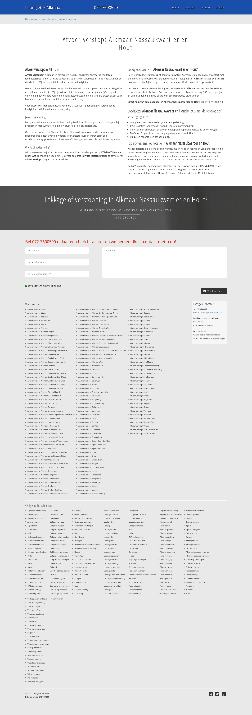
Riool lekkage (165, 540)
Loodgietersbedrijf (136, 518)
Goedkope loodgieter (83, 522)
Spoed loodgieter (193, 529)
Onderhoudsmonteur (138, 544)
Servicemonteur (192, 522)
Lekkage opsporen (111, 556)
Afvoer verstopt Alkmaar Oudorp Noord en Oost (47, 493)
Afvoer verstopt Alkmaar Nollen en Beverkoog (46, 467)
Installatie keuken (81, 567)
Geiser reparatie (80, 514)
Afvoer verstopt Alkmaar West (90, 362)
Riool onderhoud (167, 544)
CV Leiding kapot (34, 593)
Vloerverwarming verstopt (38, 644)
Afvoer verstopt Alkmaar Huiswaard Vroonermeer (47, 441)
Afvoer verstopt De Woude (89, 426)
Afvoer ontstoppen (35, 518)
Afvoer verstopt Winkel (139, 426)
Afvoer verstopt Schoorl (140, 354)
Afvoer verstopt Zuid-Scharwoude (144, 429)
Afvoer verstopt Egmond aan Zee (92, 444)
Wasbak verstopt (34, 659)
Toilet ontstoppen (193, 563)
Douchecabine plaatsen (59, 571)
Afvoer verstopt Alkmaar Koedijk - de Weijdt (45, 444)
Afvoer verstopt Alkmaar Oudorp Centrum (44, 490)
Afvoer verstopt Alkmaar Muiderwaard (43, 460)
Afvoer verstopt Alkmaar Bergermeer (42, 335)
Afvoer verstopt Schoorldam (141, 358)
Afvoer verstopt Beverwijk (89, 381)
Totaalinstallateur (193, 578)
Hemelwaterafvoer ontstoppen (87, 544)
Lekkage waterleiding (112, 586)
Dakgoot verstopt (57, 540)
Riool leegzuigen (167, 537)
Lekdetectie (108, 522)
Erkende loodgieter (58, 578)
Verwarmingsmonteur (36, 629)
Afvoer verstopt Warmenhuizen (143, 418)
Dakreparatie (55, 563)
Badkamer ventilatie (35, 544)
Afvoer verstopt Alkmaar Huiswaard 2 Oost (45, 433)
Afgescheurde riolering (36, 510)
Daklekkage (54, 548)
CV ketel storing (33, 589)
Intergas (77, 578)
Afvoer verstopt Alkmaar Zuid (90, 365)
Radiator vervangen (137, 571)
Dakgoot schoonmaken (59, 537)
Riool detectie (165, 526)
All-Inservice (32, 529)
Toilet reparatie (192, 571)
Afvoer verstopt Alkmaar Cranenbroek (43, 369)
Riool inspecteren (167, 529)
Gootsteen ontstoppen (83, 526)
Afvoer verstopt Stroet (139, 396)
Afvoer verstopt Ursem (139, 407)
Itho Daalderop (80, 582)
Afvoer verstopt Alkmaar (37, 328)
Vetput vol (31, 632)
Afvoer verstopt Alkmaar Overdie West (94, 328)
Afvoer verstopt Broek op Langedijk (93, 392)
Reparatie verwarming (169, 510)
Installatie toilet (80, 571)
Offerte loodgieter (136, 537)
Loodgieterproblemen (138, 514)
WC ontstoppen (33, 674)
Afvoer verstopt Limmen (88, 490)
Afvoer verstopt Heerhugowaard (91, 467)
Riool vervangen (167, 571)
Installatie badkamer (82, 559)
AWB (29, 533)
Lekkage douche (110, 544)
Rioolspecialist (166, 578)
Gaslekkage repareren (59, 593)
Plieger (132, 556)
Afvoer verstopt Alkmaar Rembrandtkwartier (96, 339)
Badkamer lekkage (35, 537)
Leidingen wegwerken (113, 518)
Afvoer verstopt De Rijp (88, 422)
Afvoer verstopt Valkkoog (140, 411)
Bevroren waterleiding (36, 552)
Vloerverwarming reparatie (38, 640)
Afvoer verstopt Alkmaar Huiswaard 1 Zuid (45, 429)
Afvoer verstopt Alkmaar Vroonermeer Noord (97, 354)
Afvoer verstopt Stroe (139, 392)
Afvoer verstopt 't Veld (36, 309)
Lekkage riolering (111, 563)
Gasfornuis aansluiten (59, 582)
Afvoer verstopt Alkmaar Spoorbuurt (93, 347)
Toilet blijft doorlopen (195, 559)
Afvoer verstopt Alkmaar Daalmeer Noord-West (46, 377)
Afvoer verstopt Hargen (88, 463)
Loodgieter (133, 510)
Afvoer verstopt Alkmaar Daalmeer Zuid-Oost (46, 381)
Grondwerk (79, 537)
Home (28, 19)
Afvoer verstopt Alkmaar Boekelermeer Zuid (45, 358)
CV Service (54, 510)
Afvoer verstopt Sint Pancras (142, 377)
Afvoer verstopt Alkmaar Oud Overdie (43, 478)
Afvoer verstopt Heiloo (87, 471)
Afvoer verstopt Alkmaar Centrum (41, 365)
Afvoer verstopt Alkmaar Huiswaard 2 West (45, 437)
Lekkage (107, 526)
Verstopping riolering (36, 602)
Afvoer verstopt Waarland (140, 414)
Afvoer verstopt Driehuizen (89, 433)
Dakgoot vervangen (58, 544)
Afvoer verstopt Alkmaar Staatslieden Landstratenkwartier (102, 350)
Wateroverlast (33, 666)
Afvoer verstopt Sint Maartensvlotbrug (146, 369)
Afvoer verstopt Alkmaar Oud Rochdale (43, 482)
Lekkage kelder (110, 548)
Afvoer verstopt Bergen (88, 373)
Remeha (132, 578)
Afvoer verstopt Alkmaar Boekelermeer (43, 354)
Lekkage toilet (109, 571)
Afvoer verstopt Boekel (87, 384)
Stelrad (189, 537)
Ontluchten (133, 548)
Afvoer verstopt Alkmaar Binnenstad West (44, 343)
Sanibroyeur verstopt (195, 510)
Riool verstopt (166, 567)
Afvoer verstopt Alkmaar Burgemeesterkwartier (46, 362)
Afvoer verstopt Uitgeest (140, 403)
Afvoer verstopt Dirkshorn (89, 429)
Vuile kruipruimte (34, 651)
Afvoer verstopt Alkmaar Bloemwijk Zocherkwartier (48, 350)
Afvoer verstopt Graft (87, 452)
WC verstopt (32, 678)
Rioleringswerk (166, 522)
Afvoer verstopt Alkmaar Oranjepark (42, 475)
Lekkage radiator (111, 559)
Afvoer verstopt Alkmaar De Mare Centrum (45, 411)
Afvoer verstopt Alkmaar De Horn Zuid (43, 403)
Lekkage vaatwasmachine (114, 574)
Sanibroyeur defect (168, 593)
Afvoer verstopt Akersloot (38, 324)
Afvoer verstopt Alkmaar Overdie (92, 320)
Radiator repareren (136, 567)
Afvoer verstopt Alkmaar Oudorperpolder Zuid (97, 317)
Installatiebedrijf (81, 574)
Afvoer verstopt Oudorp (140, 335)
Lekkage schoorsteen (112, 567)
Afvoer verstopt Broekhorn (89, 396)
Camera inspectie (34, 574)
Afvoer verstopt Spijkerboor (141, 384)
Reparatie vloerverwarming (171, 514)
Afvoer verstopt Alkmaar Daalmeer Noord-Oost (46, 373)
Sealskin (189, 518)
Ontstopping (134, 552)
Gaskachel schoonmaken (60, 586)
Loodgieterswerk (136, 526)
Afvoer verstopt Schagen (140, 343)
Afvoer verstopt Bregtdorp (89, 388)
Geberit (77, 510)
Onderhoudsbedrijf (137, 540)
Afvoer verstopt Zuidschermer (142, 433)
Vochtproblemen (34, 647)
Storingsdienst (192, 540)
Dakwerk (53, 567)
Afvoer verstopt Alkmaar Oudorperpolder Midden (99, 309)
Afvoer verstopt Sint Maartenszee (144, 373)
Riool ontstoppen (167, 552)
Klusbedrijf (78, 593)
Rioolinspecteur (166, 574)
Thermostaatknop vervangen (198, 552)
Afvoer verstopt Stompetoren (142, 388)
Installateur (79, 556)
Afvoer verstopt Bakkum (88, 369)
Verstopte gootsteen (35, 614)
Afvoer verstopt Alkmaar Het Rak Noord (43, 422)
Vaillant (189, 589)
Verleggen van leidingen (37, 599)
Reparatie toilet (135, 593)
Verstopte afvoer (34, 610)
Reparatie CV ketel (136, 582)
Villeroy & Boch (33, 636)
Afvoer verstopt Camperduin (90, 411)
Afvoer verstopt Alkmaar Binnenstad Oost (44, 339)
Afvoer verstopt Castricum (89, 414)
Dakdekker (54, 518)
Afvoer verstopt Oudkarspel (141, 331)
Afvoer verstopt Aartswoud (38, 320)
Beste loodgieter (34, 548)
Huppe (77, 552)
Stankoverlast (192, 533)
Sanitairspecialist (193, 514)
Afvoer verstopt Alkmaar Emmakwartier (43, 418)
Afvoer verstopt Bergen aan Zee (91, 377)
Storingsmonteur (193, 544)
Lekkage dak (109, 540)
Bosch (29, 563)
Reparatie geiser (135, 586)
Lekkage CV (108, 537)
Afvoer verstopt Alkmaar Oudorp (41, 486)
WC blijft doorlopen (35, 670)
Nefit (131, 533)
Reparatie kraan (135, 589)
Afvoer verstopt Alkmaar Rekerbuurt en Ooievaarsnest (100, 335)
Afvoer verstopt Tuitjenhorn (141, 399)
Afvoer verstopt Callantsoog (90, 407)
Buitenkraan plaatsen (36, 571)
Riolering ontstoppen (169, 518)
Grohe (77, 533)
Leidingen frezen (111, 514)
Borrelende (32, 559)
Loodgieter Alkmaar (43, 7)
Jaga (76, 586)
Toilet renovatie (192, 567)
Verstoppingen (33, 606)
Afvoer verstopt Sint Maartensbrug (144, 365)
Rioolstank (164, 582)
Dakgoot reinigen (57, 526)
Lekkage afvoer (110, 529)
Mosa (131, 529)
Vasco (188, 593)
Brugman (31, 567)
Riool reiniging (166, 559)
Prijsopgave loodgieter (138, 559)
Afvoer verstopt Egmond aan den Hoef (94, 441)
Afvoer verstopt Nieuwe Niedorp (91, 493)
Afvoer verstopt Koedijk (88, 486)
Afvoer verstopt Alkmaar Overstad (92, 331)
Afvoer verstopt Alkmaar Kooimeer (41, 448)
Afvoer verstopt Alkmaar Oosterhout (42, 471)
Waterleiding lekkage (36, 663)
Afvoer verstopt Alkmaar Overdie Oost (94, 324)
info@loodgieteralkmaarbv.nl (210, 312)
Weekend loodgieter (35, 681)
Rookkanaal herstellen (169, 589)
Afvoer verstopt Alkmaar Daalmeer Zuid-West (46, 384)
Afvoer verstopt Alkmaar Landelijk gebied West (46, 456)
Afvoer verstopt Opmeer (140, 320)
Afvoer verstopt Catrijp (87, 418)
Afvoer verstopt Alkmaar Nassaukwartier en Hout (54, 19)
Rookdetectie (165, 586)
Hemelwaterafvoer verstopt (85, 548)
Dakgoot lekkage (57, 522)
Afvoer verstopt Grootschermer (91, 460)
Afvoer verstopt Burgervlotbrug (91, 403)
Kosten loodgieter (111, 510)
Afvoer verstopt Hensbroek (89, 475)
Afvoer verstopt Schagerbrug (142, 347)
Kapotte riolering (81, 589)
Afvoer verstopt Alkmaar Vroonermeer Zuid (96, 358)
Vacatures (190, 586)
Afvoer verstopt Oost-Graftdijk (142, 317)
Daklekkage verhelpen (59, 552)
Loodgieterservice (136, 522)
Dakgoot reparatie (57, 529)
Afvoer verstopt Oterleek (140, 324)
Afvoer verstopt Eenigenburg (90, 437)
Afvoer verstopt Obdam (140, 313)
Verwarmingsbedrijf (35, 625)
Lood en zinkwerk (111, 593)
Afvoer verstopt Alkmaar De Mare (41, 407)
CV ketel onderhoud (35, 582)
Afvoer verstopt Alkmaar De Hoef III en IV (44, 396)
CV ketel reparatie (34, 586)
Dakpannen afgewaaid (59, 556)
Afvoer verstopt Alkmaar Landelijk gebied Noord (47, 452)
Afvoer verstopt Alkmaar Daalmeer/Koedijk (45, 388)
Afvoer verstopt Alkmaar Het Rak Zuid (43, 426)
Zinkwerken (58, 599)
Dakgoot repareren (58, 533)
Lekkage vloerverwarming (114, 578)
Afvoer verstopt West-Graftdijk (142, 422)
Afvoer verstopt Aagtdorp (38, 317)
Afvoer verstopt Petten (139, 339)
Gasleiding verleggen (58, 589)
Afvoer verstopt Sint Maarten (142, 362)
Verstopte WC (33, 617)
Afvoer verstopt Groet (87, 456)
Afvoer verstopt (33, 522)
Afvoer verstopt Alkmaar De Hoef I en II (43, 392)
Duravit (53, 574)
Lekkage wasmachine (112, 582)
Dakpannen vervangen (59, 559)
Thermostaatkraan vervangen (198, 556)
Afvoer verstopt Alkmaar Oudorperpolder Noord (98, 313)
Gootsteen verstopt (82, 529)
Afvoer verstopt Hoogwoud (89, 478)
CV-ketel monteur (57, 514)
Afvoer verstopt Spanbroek (141, 381)
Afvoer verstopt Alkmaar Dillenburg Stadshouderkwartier (51, 414)
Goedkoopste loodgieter (84, 518)
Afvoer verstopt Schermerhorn (142, 350)
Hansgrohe (78, 540)
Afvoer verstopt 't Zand (36, 313)
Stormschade (191, 548)
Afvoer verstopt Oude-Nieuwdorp (144, 328)
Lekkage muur (110, 552)
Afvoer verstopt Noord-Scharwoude (145, 309)
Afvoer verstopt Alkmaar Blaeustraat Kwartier (46, 347)
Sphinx (189, 526)
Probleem (133, 563)
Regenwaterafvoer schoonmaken (142, 574)
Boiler (29, 556)
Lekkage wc (108, 589)
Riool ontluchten (167, 548)
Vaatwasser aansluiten (195, 582)
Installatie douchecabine (84, 563)
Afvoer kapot (32, 514)
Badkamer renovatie (35, 540)
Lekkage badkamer (111, 533)
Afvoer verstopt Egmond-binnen (91, 448)
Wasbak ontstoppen (35, 655)
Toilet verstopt (192, 574)
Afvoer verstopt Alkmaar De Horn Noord (44, 399)
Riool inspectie (166, 533)
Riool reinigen (166, 556)
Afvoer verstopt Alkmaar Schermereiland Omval (98, 343)
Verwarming (32, 621)
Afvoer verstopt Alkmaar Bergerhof (41, 331)
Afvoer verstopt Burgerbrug (89, 399)
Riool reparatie (166, 563)
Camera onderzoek (35, 578)
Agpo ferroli (32, 526)
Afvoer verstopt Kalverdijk (89, 482)
